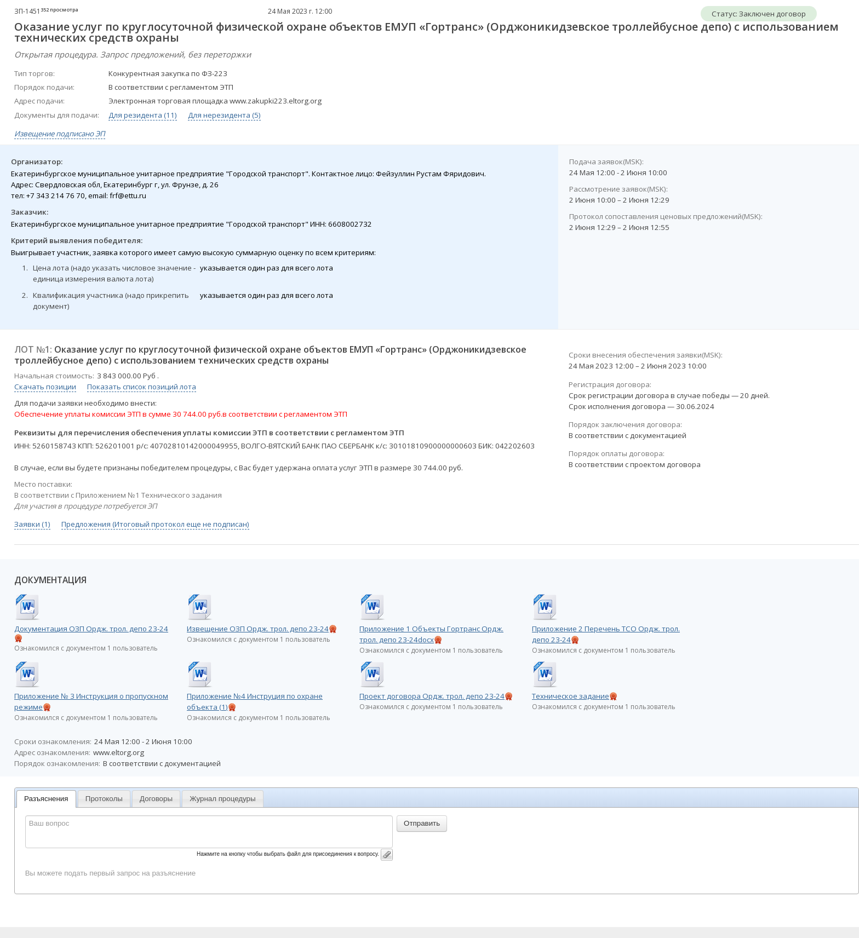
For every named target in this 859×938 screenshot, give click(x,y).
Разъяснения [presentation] (46, 799)
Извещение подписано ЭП (59, 134)
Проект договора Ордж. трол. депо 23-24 (432, 696)
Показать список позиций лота (141, 387)
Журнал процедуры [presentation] (222, 799)
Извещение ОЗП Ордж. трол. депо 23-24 (258, 629)
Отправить (422, 823)
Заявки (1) (32, 524)
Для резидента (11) (142, 115)
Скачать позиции (45, 387)
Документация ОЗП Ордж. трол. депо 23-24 (91, 629)
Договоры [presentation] (156, 799)
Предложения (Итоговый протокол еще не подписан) (155, 524)
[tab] (46, 799)
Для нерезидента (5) (224, 115)
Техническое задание (570, 696)
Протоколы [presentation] (104, 799)
